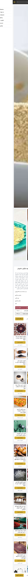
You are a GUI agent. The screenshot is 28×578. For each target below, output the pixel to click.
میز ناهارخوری (7, 514)
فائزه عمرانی (17, 319)
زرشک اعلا (21, 464)
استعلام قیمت (6, 319)
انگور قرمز (20, 343)
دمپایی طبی (7, 369)
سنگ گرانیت (20, 367)
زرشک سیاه (7, 393)
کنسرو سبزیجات (7, 417)
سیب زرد (20, 392)
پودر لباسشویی (21, 514)
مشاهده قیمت (20, 341)
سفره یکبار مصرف (20, 442)
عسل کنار (7, 466)
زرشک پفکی (7, 537)
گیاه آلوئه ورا (20, 561)
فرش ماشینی (7, 563)
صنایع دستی (7, 345)
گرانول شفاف (7, 490)
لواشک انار (21, 539)
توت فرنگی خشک (20, 417)
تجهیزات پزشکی (7, 440)
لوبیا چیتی (21, 490)
